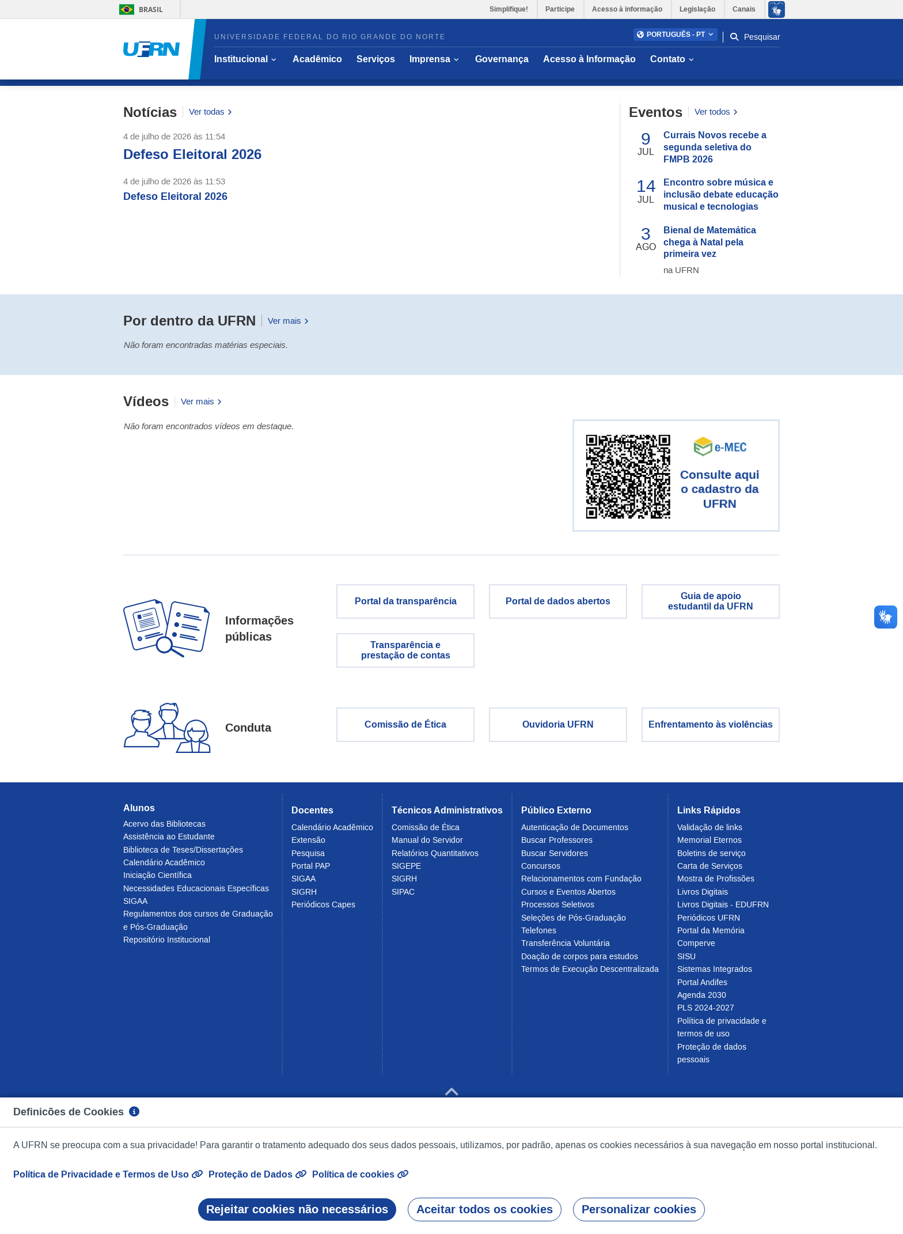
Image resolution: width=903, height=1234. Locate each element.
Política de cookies (360, 1174)
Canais (744, 9)
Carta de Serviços (709, 871)
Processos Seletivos (557, 909)
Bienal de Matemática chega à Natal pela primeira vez (709, 247)
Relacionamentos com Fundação (581, 884)
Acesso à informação (627, 9)
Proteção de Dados (257, 1174)
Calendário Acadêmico (164, 867)
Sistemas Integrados (714, 974)
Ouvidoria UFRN (558, 730)
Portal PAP (310, 871)
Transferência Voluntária (565, 948)
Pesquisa (308, 858)
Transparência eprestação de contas (405, 655)
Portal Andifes (702, 987)
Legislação (697, 9)
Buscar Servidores (554, 858)
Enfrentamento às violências (710, 730)
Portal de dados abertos (558, 606)
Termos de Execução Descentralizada (590, 974)
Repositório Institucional (166, 944)
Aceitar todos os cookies (484, 1209)
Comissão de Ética (405, 730)
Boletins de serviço (711, 858)
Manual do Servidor (427, 845)
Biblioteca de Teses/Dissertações (183, 855)
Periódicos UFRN (708, 923)
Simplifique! (509, 9)
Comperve (696, 948)
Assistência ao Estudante (169, 841)
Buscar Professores (557, 845)
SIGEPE (406, 871)
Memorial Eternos (709, 845)
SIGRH (304, 897)
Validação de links (709, 832)
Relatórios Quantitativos (435, 858)
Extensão (308, 845)
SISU (686, 961)
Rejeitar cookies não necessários (297, 1209)
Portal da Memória (711, 935)
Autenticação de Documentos (574, 832)
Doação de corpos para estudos (579, 961)
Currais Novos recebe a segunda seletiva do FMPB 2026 (715, 152)
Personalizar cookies (639, 1209)
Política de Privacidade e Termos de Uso (108, 1174)
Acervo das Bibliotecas (164, 829)
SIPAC (403, 897)
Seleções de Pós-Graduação (573, 923)
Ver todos (716, 117)
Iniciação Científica (157, 880)
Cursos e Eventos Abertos (568, 897)
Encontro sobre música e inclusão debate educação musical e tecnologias (721, 200)
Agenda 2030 (701, 1000)
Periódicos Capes (323, 909)
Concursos (540, 871)
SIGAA (135, 906)
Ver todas (210, 117)
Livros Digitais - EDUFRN (723, 909)
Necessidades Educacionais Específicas (196, 893)
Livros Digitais (702, 897)
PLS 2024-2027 (705, 1013)
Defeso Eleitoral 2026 (192, 159)
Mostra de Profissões (715, 884)
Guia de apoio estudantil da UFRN (710, 606)
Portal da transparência (406, 606)
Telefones (538, 935)
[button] (675, 34)
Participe (560, 9)
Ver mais (288, 326)
